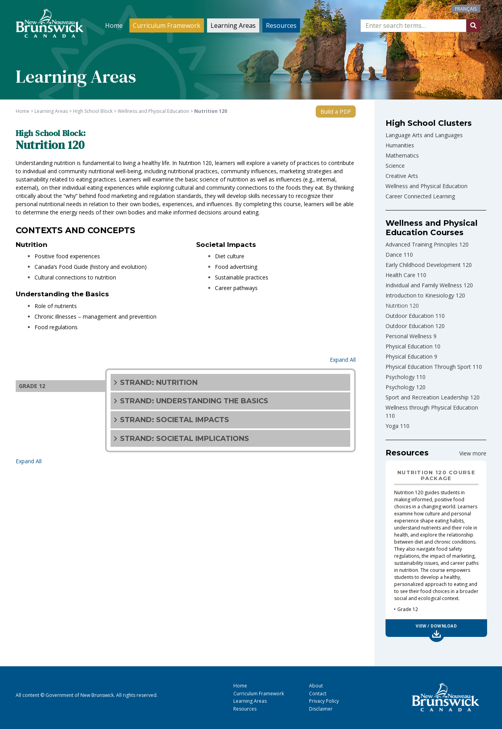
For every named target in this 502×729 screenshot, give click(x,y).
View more (472, 453)
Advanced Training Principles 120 (427, 244)
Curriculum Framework (166, 25)
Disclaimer (321, 708)
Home (114, 25)
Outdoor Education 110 (415, 315)
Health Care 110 (406, 275)
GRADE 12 (32, 386)
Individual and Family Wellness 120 (429, 285)
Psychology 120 (406, 387)
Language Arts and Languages (424, 135)
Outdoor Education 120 (415, 326)
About (316, 685)
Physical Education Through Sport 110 (434, 366)
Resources (281, 25)
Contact (317, 693)
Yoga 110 (397, 426)
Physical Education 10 (413, 346)
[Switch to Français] (465, 9)
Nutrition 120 (402, 305)
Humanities (400, 145)
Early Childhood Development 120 (429, 264)
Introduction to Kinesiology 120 (425, 295)
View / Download (436, 626)
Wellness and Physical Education (426, 186)
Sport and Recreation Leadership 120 (433, 397)
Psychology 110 (406, 377)
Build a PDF (335, 111)
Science (395, 165)
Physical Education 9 (411, 356)
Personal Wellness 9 (411, 336)
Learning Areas (233, 25)
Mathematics (402, 155)
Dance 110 (399, 254)
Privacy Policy (324, 701)
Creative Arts (402, 176)
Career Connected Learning (420, 196)
